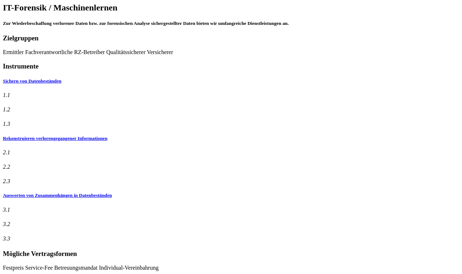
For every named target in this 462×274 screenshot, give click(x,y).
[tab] (231, 81)
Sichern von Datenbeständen (32, 81)
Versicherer (160, 52)
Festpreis (13, 268)
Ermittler (13, 52)
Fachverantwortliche (49, 52)
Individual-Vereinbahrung (128, 268)
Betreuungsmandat (75, 268)
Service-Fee (39, 268)
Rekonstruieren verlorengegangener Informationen (55, 138)
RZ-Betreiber (89, 52)
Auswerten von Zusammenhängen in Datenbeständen (57, 195)
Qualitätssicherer (125, 52)
